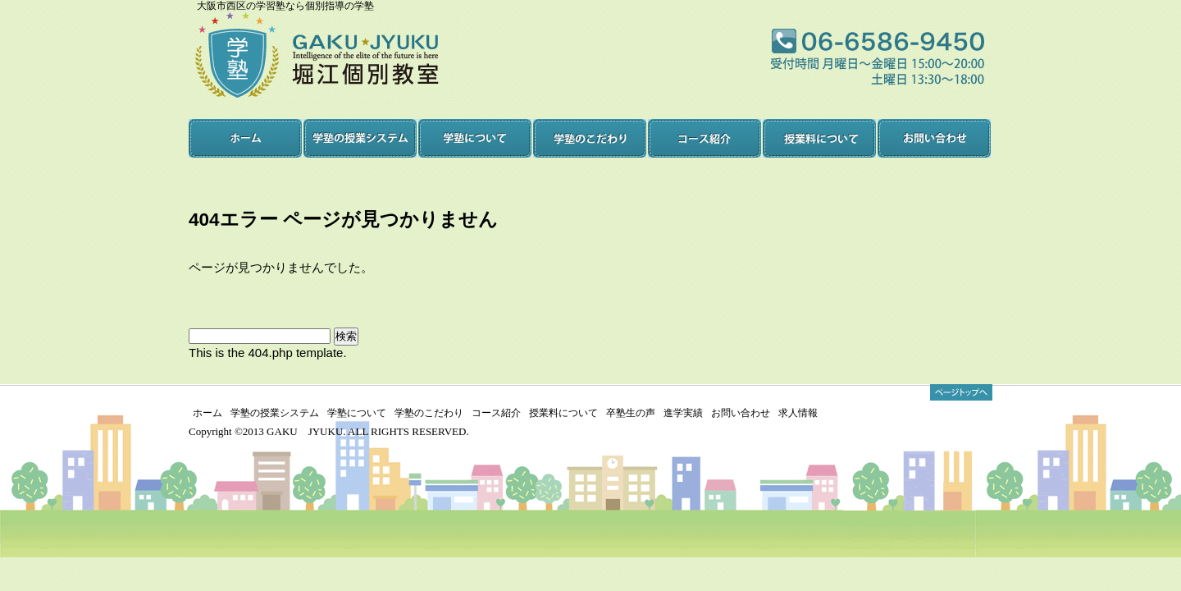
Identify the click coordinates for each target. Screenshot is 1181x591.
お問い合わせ (740, 413)
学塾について (356, 413)
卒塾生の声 (630, 413)
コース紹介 (496, 413)
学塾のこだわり (428, 413)
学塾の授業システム (274, 413)
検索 (346, 336)
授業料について (563, 413)
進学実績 (683, 413)
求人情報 (798, 413)
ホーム (207, 413)
